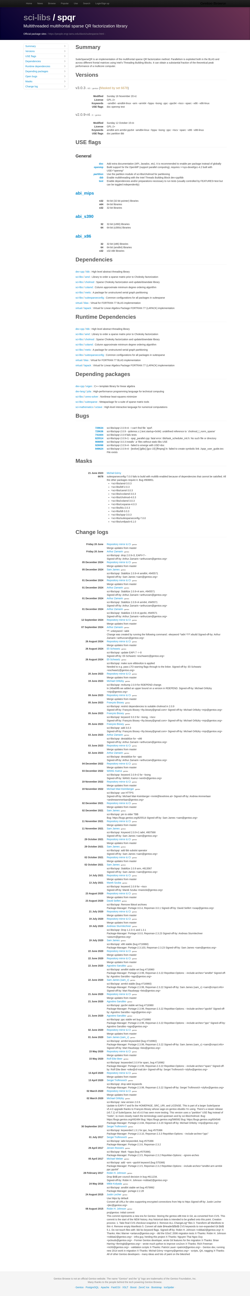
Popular (65, 3)
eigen (89, 386)
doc (101, 163)
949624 (99, 448)
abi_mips (85, 193)
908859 (99, 441)
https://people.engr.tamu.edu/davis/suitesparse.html (76, 33)
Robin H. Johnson (116, 1173)
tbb (101, 177)
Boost (133, 1287)
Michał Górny (114, 473)
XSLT (125, 1287)
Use (76, 3)
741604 (99, 434)
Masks (45, 81)
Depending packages (45, 71)
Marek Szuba (114, 882)
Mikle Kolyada (114, 1183)
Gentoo (80, 1287)
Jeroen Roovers (115, 1148)
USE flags (45, 56)
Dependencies (45, 61)
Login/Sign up (102, 3)
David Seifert (114, 900)
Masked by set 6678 (114, 88)
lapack (87, 308)
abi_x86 (83, 236)
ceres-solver (91, 396)
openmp (98, 167)
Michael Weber (115, 1158)
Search (86, 3)
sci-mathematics (84, 407)
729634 (99, 428)
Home (29, 3)
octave (98, 407)
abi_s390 (85, 216)
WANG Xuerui (114, 771)
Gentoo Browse (214, 3)
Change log (45, 86)
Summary (45, 46)
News (40, 3)
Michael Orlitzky (115, 681)
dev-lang (80, 391)
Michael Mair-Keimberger (120, 789)
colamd (89, 287)
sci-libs (37, 17)
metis (88, 292)
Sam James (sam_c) (118, 980)
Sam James (113, 569)
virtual (79, 303)
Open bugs (45, 76)
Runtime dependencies (45, 66)
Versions (45, 51)
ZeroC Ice (144, 1287)
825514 (99, 438)
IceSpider (169, 1287)
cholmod (89, 282)
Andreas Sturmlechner (119, 926)
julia (89, 391)
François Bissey (115, 702)
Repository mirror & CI (119, 544)
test (101, 181)
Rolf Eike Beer (114, 1058)
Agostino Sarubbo (116, 965)
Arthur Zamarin (115, 551)
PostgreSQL (92, 1287)
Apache (105, 1287)
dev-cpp (80, 271)
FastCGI (115, 1287)
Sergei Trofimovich (117, 1080)
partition (98, 174)
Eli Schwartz (113, 648)
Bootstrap (156, 1287)
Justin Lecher (114, 1194)
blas (86, 303)
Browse (52, 3)
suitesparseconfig (94, 297)
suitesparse (91, 401)
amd (87, 276)
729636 (99, 431)
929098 (99, 445)
